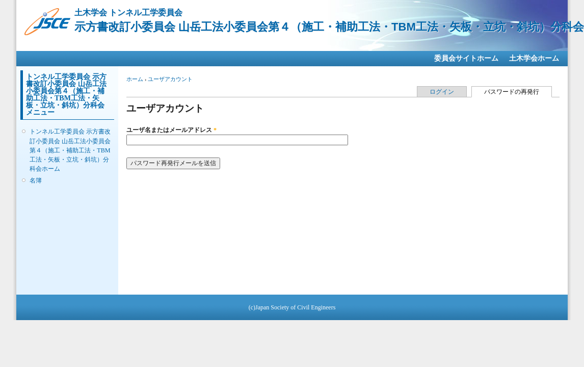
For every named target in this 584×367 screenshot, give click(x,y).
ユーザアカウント (170, 79)
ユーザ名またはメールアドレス (171, 130)
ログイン (442, 91)
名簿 (36, 180)
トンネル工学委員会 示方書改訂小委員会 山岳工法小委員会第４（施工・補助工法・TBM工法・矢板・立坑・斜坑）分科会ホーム (70, 150)
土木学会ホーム (534, 58)
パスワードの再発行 (518, 91)
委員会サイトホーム (466, 58)
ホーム (134, 79)
